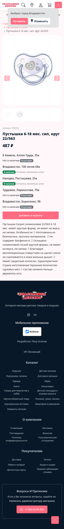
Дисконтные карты (16, 469)
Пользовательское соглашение (47, 439)
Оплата (47, 459)
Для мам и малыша (47, 376)
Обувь (48, 381)
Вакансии (47, 433)
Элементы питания (16, 409)
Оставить (19, 21)
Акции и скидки (47, 464)
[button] (7, 78)
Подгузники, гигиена (16, 376)
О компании (16, 428)
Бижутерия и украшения (47, 404)
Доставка (16, 459)
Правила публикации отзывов (47, 471)
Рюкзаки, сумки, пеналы (47, 398)
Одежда (16, 381)
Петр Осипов (39, 341)
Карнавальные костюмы (16, 404)
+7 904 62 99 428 (32, 509)
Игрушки (16, 370)
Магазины (47, 428)
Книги (16, 386)
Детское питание (47, 370)
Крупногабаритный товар (16, 398)
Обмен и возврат (16, 464)
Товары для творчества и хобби (16, 392)
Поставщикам (16, 433)
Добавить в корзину (30, 215)
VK (35, 314)
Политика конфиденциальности (16, 439)
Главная (7, 23)
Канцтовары (47, 386)
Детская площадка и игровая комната (47, 392)
